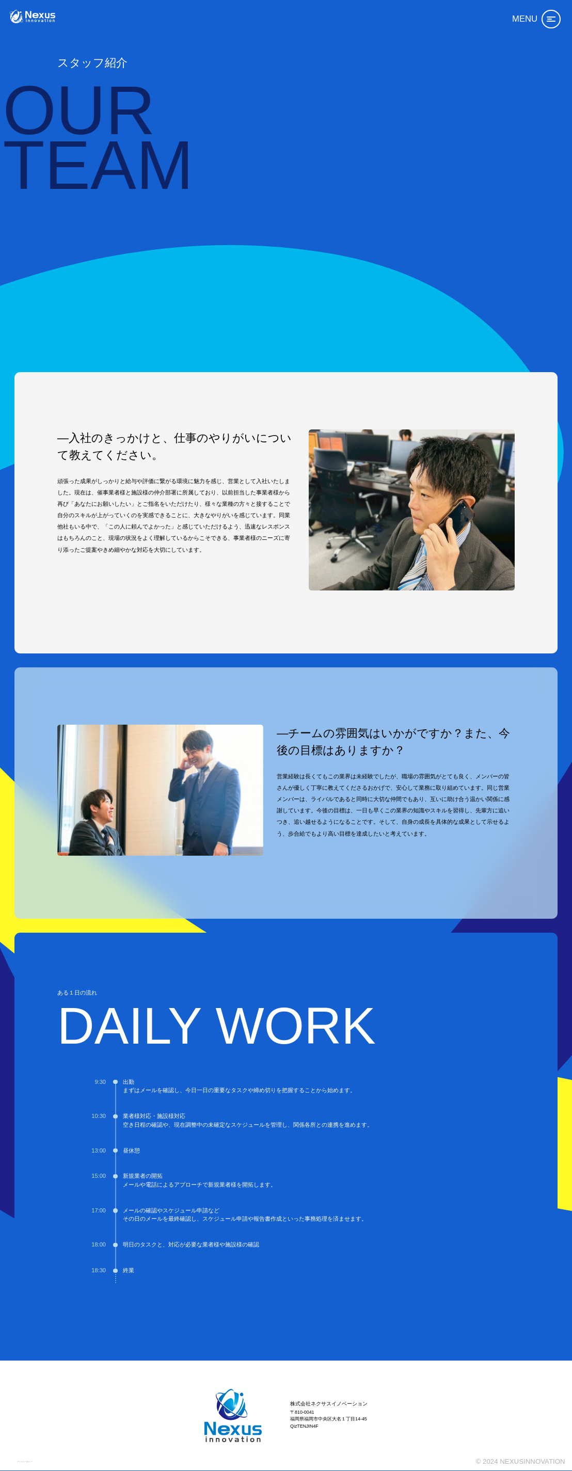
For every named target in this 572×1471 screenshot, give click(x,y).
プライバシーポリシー (37, 1456)
